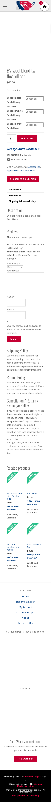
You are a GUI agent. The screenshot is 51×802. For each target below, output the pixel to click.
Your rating (13, 263)
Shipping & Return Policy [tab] (22, 201)
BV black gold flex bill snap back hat (14, 102)
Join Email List (25, 758)
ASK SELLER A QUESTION (23, 179)
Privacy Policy (18, 795)
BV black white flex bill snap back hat (15, 115)
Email (10, 309)
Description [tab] (15, 189)
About (25, 617)
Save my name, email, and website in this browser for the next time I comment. (24, 329)
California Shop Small (25, 6)
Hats (32, 170)
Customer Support (26, 612)
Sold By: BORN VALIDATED (23, 149)
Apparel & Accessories (18, 170)
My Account (25, 607)
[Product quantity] (11, 138)
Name (11, 296)
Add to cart (27, 138)
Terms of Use (25, 623)
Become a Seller (25, 601)
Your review (14, 270)
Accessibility (33, 795)
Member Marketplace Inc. (29, 785)
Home (25, 596)
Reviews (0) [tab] (15, 195)
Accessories (34, 166)
